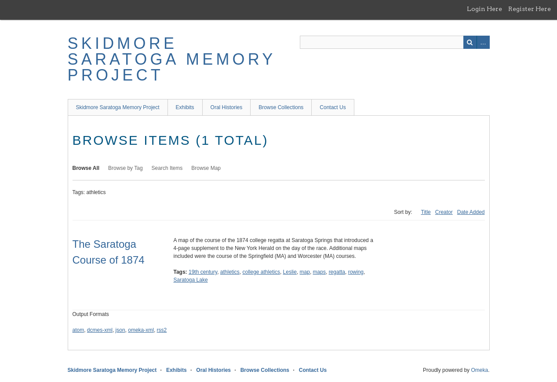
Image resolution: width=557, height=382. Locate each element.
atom (78, 330)
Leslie (290, 272)
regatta (337, 272)
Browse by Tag (125, 168)
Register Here (529, 8)
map (305, 272)
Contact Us (333, 107)
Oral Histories (227, 107)
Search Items (167, 168)
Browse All (86, 168)
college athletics (261, 272)
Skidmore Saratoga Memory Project (172, 59)
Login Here (484, 8)
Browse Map (206, 168)
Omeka (479, 370)
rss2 (162, 330)
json (120, 330)
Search (470, 42)
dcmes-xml (100, 330)
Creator (444, 212)
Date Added (471, 212)
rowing (356, 272)
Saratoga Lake (191, 280)
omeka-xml (141, 330)
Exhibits (185, 107)
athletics (230, 272)
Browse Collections (280, 107)
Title (426, 212)
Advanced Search (483, 42)
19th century (203, 272)
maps (319, 272)
